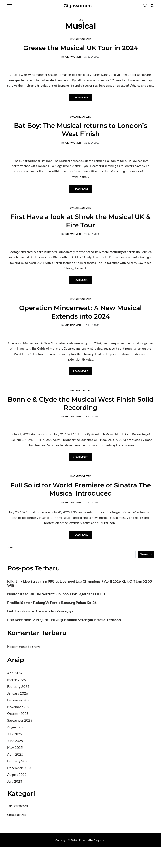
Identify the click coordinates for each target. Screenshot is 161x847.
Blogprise (99, 840)
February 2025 (18, 761)
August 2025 (17, 727)
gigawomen (73, 56)
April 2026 (15, 673)
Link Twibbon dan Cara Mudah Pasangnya (40, 611)
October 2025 (17, 714)
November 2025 (19, 707)
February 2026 (18, 686)
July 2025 (14, 734)
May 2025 (15, 747)
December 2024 (19, 768)
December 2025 (19, 700)
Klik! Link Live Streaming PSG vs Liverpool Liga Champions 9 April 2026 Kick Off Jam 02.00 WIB (79, 583)
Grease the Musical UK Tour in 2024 (80, 48)
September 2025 (19, 720)
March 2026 (16, 680)
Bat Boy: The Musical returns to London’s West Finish (80, 129)
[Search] (152, 5)
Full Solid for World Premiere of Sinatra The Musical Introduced (80, 489)
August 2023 (17, 775)
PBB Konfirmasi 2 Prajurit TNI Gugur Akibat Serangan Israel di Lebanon (64, 620)
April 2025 (15, 754)
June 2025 (15, 741)
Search (12, 547)
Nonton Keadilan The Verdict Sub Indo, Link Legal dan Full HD (56, 594)
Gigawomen (78, 5)
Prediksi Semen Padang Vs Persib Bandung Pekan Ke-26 (52, 602)
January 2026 (17, 693)
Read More (80, 97)
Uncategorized (80, 38)
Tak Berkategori (17, 806)
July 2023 (14, 781)
